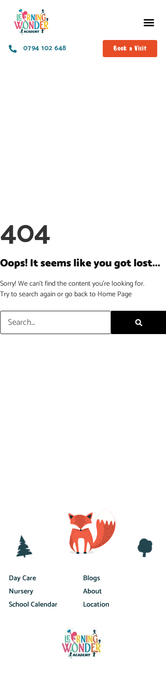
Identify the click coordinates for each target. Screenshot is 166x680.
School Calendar (33, 605)
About (92, 591)
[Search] (138, 322)
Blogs (91, 578)
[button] (148, 22)
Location (96, 605)
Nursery (21, 591)
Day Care (22, 578)
